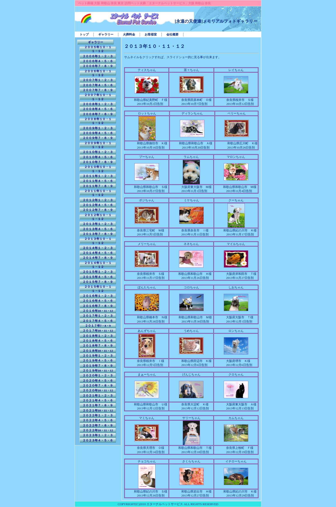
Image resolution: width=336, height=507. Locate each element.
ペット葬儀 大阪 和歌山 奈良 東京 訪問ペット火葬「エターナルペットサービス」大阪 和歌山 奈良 (144, 3)
